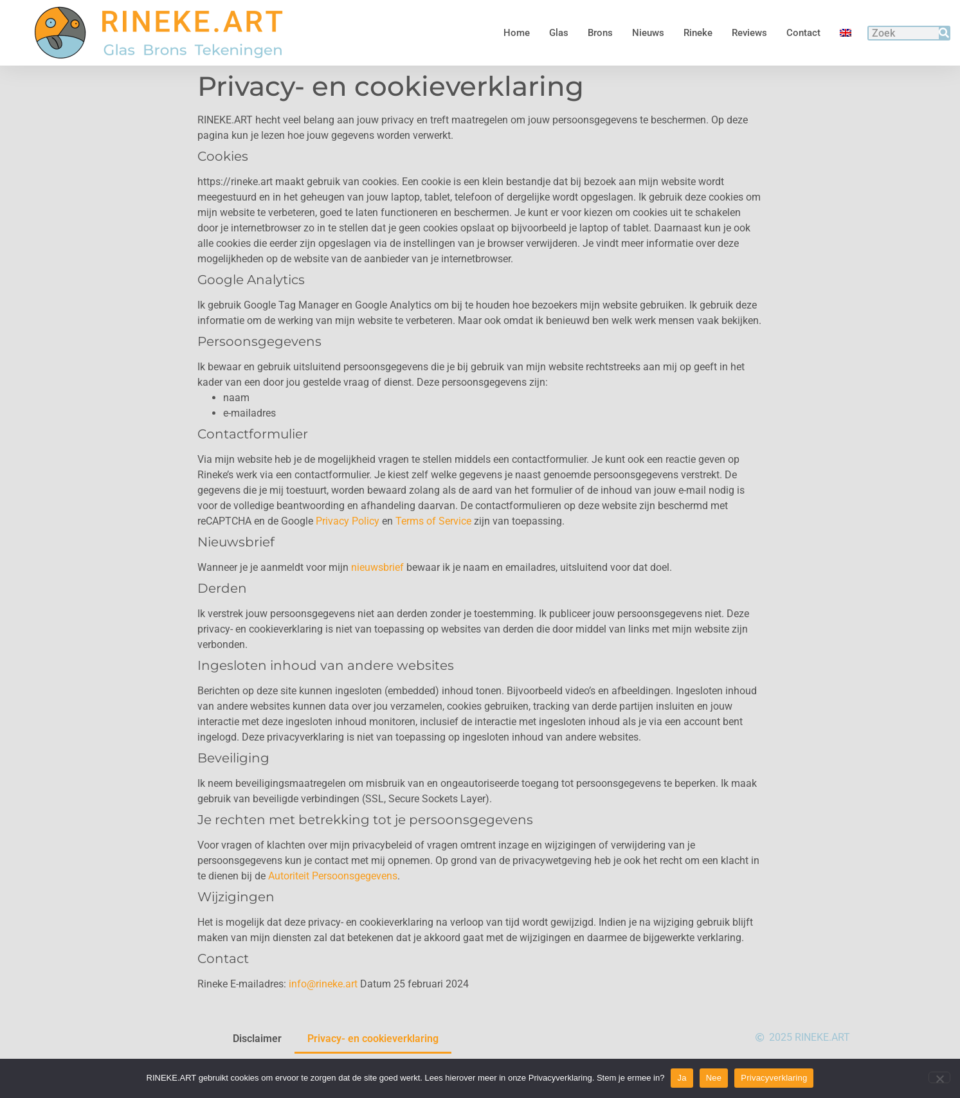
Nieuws (648, 33)
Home (516, 33)
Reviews (749, 33)
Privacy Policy (347, 554)
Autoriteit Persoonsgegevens (332, 909)
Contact (803, 33)
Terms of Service (433, 554)
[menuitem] (845, 33)
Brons (600, 33)
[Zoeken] (944, 33)
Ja (681, 1078)
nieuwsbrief (377, 601)
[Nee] (939, 1077)
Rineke (698, 33)
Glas (558, 33)
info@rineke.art (323, 1017)
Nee (714, 1078)
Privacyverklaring (774, 1078)
